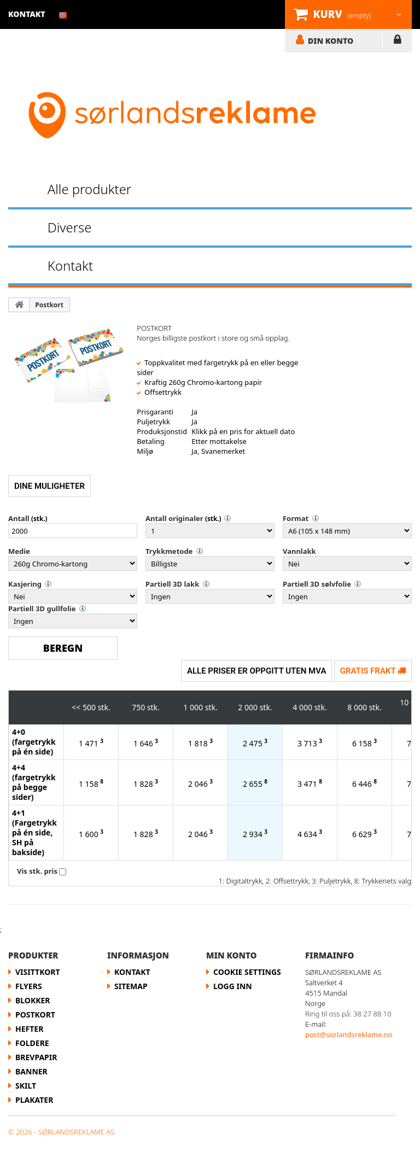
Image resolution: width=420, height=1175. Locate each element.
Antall (19, 518)
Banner (31, 1071)
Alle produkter (90, 189)
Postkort (49, 304)
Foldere (32, 1043)
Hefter (29, 1029)
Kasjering (25, 584)
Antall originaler (174, 518)
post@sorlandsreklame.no (349, 1034)
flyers (28, 986)
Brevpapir (36, 1057)
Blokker (32, 1000)
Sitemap (131, 986)
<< (76, 707)
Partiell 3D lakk (172, 584)
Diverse (70, 227)
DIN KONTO (330, 40)
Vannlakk (299, 551)
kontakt (26, 14)
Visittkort (37, 972)
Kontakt (70, 265)
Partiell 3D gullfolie (42, 608)
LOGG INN (397, 41)
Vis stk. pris (37, 871)
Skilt (25, 1085)
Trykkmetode (168, 551)
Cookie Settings (247, 972)
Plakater (34, 1100)
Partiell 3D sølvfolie (317, 584)
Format (295, 518)
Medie (19, 551)
